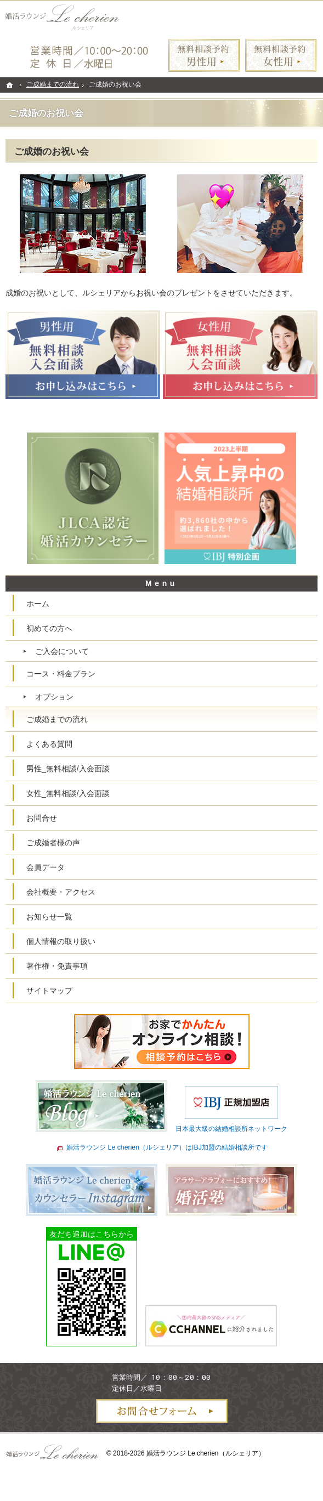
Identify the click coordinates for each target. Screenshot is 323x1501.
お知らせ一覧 (49, 916)
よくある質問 (49, 744)
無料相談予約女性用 (280, 55)
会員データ (45, 867)
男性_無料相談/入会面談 (68, 768)
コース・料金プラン (60, 673)
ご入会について (62, 651)
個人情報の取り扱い (60, 941)
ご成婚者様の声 (53, 842)
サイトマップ (49, 990)
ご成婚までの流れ (57, 719)
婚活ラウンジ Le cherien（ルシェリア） (205, 1453)
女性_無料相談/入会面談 (68, 793)
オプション (54, 696)
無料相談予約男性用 (204, 55)
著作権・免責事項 (57, 966)
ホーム (37, 603)
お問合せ (41, 818)
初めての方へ (49, 628)
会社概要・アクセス (60, 892)
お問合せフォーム (162, 1411)
